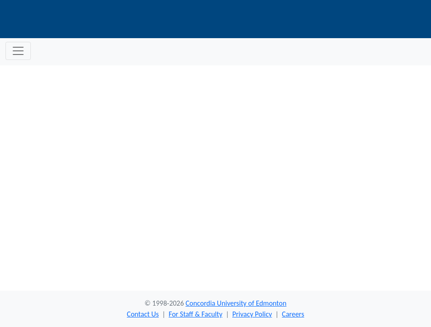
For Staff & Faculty (195, 314)
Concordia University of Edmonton (236, 303)
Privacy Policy (252, 314)
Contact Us (143, 314)
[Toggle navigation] (18, 51)
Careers (293, 314)
